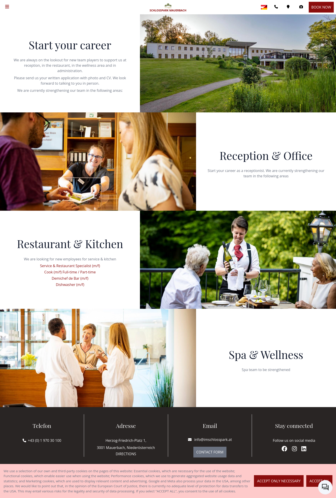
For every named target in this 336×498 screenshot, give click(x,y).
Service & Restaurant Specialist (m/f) (70, 265)
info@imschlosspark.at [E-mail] (210, 439)
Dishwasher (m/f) (70, 284)
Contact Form (210, 452)
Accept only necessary (278, 481)
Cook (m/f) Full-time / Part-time (70, 272)
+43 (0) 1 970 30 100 (44, 440)
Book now (321, 7)
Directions (126, 453)
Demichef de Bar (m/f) (70, 278)
